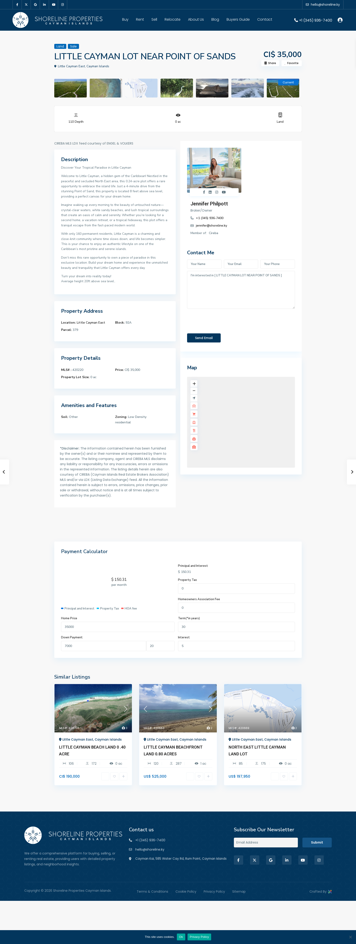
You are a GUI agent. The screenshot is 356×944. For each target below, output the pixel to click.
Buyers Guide (238, 19)
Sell (154, 19)
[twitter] (26, 4)
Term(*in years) (189, 618)
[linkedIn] (44, 4)
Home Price (69, 618)
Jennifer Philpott (254, 151)
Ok (181, 937)
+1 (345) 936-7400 (315, 20)
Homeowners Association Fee (199, 599)
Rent (140, 19)
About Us (196, 19)
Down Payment (72, 637)
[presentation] (221, 274)
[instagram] (62, 4)
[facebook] (17, 4)
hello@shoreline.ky (149, 849)
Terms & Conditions (152, 895)
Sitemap (239, 895)
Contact (264, 19)
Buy (125, 19)
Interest (184, 637)
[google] (35, 4)
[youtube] (53, 4)
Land (280, 122)
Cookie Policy (186, 895)
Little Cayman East (91, 322)
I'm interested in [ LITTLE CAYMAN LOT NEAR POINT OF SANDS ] (241, 244)
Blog (215, 19)
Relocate (172, 19)
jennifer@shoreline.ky (256, 172)
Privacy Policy (214, 895)
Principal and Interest (193, 566)
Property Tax (187, 580)
